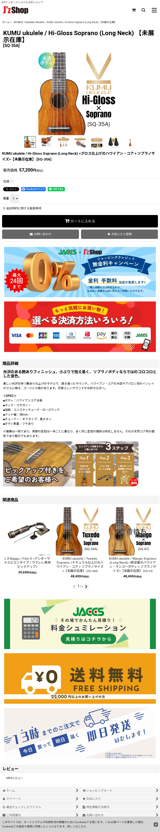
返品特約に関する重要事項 (22, 208)
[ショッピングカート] (133, 10)
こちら (82, 826)
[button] (143, 10)
